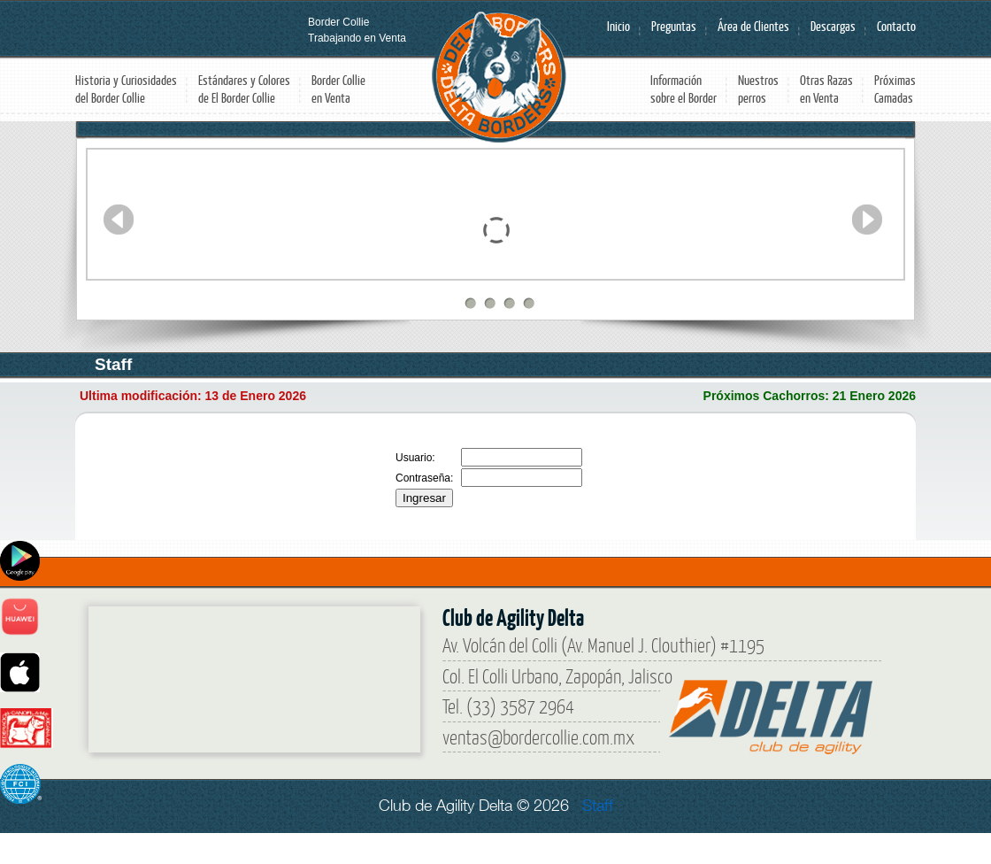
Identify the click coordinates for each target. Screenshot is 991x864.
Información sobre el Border (683, 89)
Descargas (833, 26)
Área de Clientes (753, 26)
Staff (597, 805)
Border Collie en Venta (338, 89)
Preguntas (673, 26)
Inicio (618, 26)
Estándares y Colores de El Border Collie (244, 89)
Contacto (896, 26)
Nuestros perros (758, 89)
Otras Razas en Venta (826, 89)
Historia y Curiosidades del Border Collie (126, 89)
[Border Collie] (221, 672)
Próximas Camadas (895, 89)
